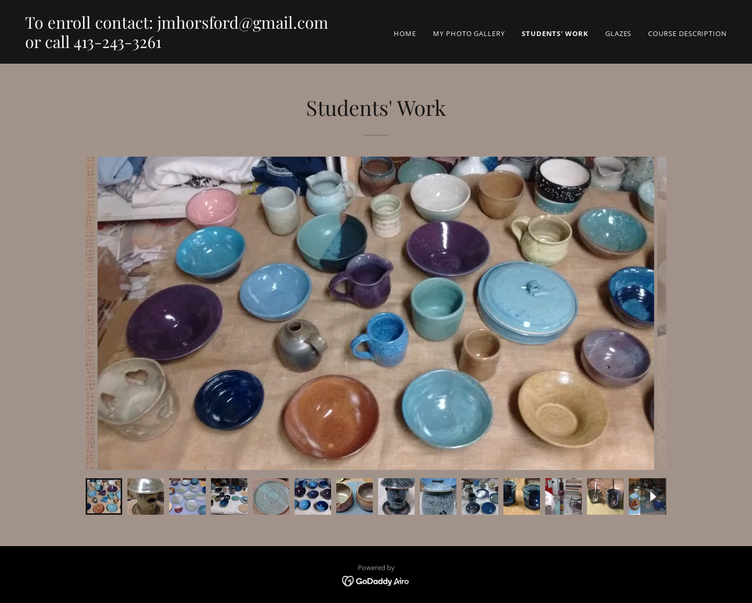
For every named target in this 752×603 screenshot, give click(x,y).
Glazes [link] (618, 33)
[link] (176, 45)
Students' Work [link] (555, 33)
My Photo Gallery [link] (469, 33)
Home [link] (405, 33)
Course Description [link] (687, 33)
